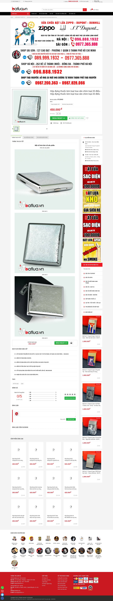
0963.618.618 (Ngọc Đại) (92, 151)
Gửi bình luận (71, 419)
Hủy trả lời (62, 419)
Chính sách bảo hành (62, 581)
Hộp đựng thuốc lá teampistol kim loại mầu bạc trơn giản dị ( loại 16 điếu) (18, 488)
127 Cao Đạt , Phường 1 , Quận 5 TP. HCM (25, 580)
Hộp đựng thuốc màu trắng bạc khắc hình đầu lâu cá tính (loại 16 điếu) (53, 488)
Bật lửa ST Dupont (90, 273)
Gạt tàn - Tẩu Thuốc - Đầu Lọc (93, 302)
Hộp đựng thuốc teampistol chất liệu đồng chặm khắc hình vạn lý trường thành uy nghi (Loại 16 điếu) (71, 459)
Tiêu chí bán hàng (62, 585)
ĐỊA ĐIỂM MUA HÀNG (28, 137)
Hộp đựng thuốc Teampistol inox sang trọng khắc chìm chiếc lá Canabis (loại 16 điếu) (18, 459)
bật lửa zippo (16, 383)
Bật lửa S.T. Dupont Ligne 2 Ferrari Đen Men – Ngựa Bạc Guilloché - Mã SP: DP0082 (91, 438)
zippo (22, 383)
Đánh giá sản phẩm (70, 398)
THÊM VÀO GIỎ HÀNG (76, 118)
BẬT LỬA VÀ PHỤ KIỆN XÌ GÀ (92, 264)
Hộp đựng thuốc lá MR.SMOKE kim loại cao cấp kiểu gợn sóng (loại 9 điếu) (71, 516)
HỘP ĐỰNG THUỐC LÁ (91, 299)
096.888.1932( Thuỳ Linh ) (92, 160)
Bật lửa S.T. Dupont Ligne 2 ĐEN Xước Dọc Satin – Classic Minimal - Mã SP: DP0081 (91, 472)
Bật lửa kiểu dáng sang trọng (92, 282)
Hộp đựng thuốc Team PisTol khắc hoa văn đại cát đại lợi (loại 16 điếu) (53, 516)
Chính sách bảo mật (62, 589)
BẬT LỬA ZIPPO (89, 277)
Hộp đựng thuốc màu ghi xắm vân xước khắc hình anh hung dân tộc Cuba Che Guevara (18, 516)
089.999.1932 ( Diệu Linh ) (92, 149)
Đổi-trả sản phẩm (61, 583)
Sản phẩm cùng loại (17, 439)
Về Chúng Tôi (45, 578)
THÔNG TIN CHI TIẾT (16, 137)
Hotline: (71, 1)
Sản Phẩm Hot (88, 312)
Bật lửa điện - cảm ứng (91, 295)
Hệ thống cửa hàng (46, 580)
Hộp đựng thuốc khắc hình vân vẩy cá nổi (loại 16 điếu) (70, 488)
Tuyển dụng (44, 581)
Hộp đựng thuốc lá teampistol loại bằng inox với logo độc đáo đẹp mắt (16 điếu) (36, 459)
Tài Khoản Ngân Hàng (47, 583)
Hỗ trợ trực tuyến (84, 1)
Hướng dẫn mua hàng (62, 578)
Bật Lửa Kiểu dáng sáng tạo (93, 291)
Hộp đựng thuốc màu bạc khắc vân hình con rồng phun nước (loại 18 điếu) (36, 488)
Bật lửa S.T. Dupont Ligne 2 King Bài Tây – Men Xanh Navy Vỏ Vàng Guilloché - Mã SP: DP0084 (91, 370)
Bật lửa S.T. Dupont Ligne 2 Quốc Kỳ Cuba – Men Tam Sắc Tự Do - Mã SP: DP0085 (91, 337)
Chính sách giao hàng (62, 580)
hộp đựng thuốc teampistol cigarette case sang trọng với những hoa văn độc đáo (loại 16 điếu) (53, 459)
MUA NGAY (58, 118)
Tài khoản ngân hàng (42, 137)
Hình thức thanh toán (62, 587)
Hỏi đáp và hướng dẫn (61, 13)
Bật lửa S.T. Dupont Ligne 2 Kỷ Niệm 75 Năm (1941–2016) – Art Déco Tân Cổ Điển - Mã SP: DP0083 (91, 404)
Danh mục (14, 13)
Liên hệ (43, 585)
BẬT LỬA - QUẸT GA (90, 287)
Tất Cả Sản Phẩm (43, 13)
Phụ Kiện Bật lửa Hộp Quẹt (92, 306)
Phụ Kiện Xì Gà (87, 269)
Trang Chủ (34, 13)
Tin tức (51, 13)
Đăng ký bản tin (27, 1)
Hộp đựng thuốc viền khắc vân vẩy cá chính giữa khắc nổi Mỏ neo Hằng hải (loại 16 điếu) (35, 516)
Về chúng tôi (72, 13)
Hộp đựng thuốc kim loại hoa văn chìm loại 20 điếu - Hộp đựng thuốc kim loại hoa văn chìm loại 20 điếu (75, 92)
